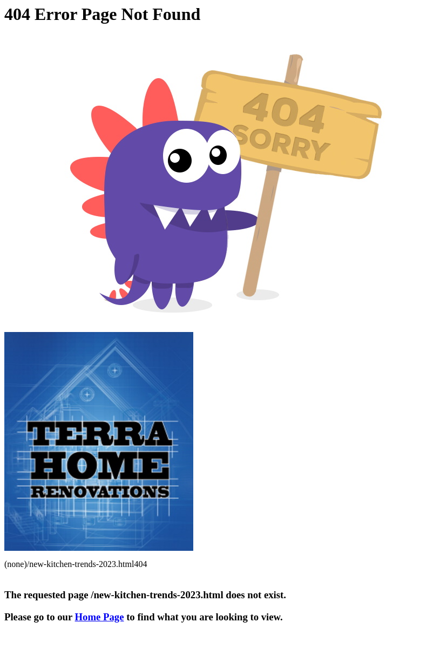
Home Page (99, 617)
